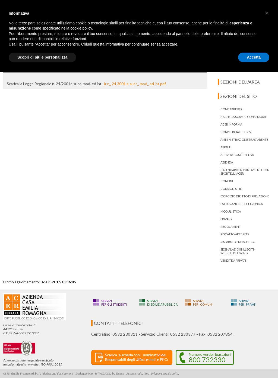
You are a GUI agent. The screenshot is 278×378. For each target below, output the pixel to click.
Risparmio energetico (237, 242)
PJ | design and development (56, 373)
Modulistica (230, 211)
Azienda (226, 162)
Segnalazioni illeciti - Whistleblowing (237, 251)
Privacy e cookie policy (165, 373)
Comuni (226, 181)
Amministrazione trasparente (244, 139)
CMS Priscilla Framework (18, 373)
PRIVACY (226, 219)
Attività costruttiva (237, 154)
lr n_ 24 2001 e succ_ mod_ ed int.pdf (135, 83)
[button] (266, 13)
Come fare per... (232, 109)
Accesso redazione (137, 373)
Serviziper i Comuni (203, 302)
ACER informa (231, 124)
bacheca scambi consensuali (243, 116)
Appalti (225, 147)
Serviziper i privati (247, 302)
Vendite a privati (233, 260)
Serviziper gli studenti (114, 302)
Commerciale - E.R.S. (235, 132)
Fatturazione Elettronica (241, 204)
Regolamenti (231, 226)
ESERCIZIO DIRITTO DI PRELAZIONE (244, 196)
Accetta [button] (254, 57)
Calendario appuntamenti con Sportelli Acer (244, 171)
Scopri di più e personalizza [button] (42, 57)
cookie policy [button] (81, 28)
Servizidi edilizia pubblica (162, 302)
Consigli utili (231, 188)
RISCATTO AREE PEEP (234, 234)
